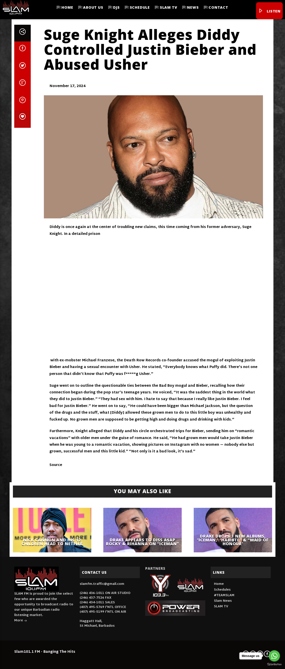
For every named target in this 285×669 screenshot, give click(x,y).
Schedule (140, 7)
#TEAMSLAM (224, 595)
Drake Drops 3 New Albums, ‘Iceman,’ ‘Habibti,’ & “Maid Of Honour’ (233, 539)
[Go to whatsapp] (274, 655)
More (20, 621)
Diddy (55, 227)
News (193, 7)
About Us (93, 7)
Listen (269, 11)
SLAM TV (168, 7)
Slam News (223, 601)
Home (67, 7)
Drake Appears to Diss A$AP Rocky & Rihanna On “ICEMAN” (142, 541)
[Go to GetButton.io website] (274, 664)
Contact (218, 7)
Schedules (222, 590)
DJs (116, 7)
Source (55, 465)
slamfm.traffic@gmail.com (102, 584)
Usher (134, 367)
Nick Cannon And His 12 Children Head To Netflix (52, 541)
